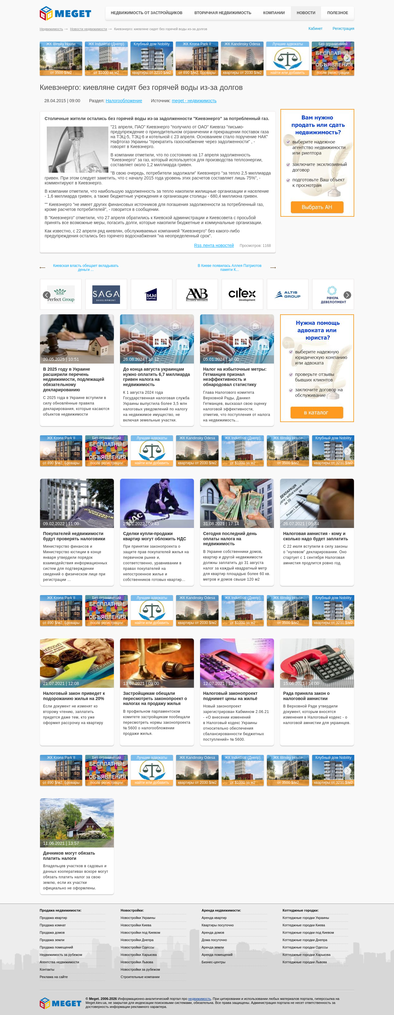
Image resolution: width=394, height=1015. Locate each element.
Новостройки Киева (136, 925)
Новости (306, 13)
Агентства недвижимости (59, 962)
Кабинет (315, 28)
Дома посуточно (214, 940)
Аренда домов (213, 932)
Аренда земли (213, 947)
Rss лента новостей (214, 245)
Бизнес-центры (213, 962)
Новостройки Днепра (137, 940)
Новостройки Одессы (137, 947)
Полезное (337, 13)
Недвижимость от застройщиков (147, 13)
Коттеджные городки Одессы (305, 947)
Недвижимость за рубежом (61, 955)
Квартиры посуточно (218, 925)
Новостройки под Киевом (140, 932)
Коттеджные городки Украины (306, 918)
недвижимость (199, 999)
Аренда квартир (214, 918)
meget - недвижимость (194, 100)
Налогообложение (124, 100)
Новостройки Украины (138, 918)
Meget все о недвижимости (61, 1003)
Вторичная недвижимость (223, 13)
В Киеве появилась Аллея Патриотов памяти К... (229, 268)
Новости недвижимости (88, 29)
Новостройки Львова (137, 962)
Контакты (47, 969)
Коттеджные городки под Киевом (308, 932)
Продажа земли (52, 940)
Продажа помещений (56, 947)
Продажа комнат (53, 925)
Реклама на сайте (54, 977)
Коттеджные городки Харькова (307, 955)
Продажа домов (52, 932)
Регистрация (343, 28)
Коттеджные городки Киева (304, 925)
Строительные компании (140, 977)
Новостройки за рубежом (140, 969)
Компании (274, 13)
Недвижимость (51, 29)
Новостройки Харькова (139, 955)
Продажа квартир (53, 918)
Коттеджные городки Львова (305, 962)
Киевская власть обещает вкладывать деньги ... (86, 268)
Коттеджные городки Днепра (305, 940)
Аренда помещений (217, 955)
